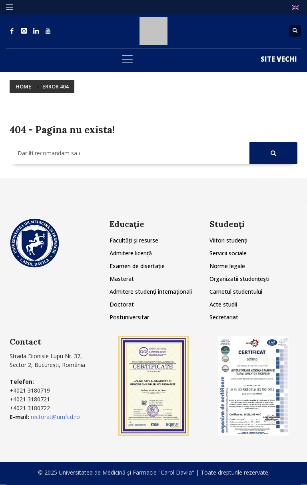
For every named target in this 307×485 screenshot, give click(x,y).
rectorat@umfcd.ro (55, 417)
